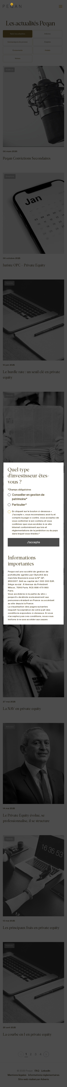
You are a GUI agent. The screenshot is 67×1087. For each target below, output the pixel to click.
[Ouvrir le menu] (60, 6)
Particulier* (19, 504)
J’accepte (33, 542)
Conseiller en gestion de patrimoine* (28, 497)
